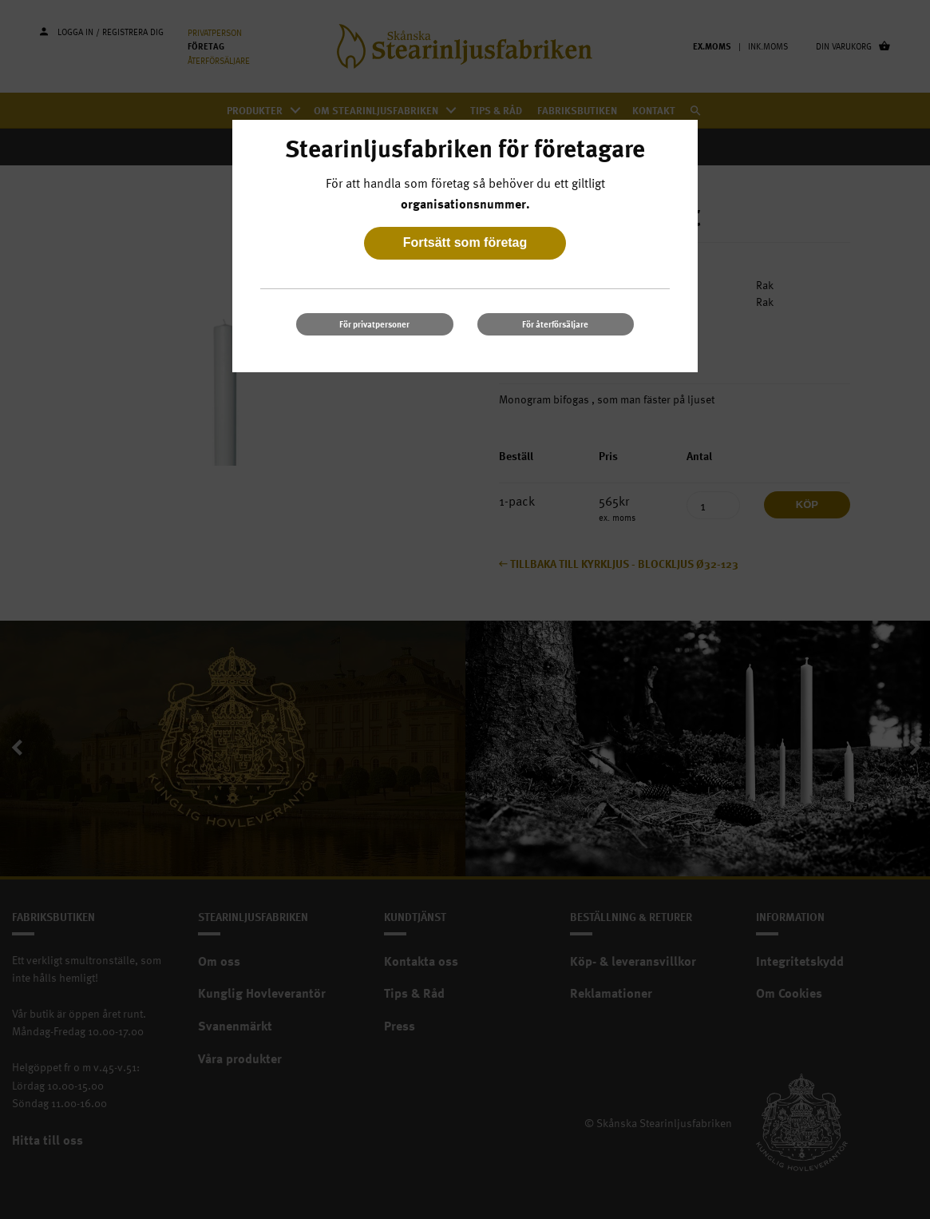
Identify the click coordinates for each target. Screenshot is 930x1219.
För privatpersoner (374, 324)
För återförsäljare (555, 324)
